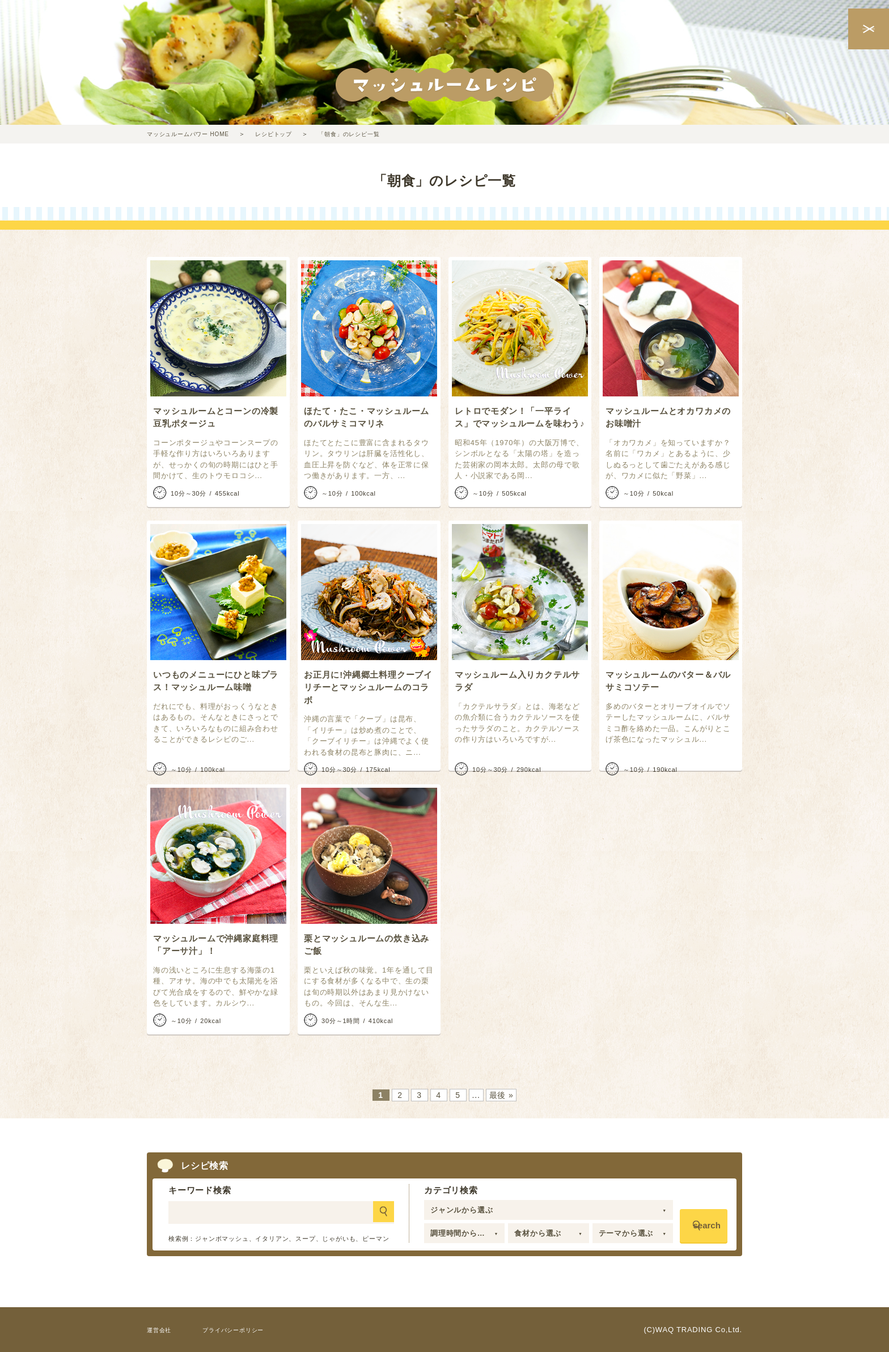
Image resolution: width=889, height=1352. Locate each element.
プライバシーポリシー (248, 1329)
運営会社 (162, 1329)
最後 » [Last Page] (501, 1095)
